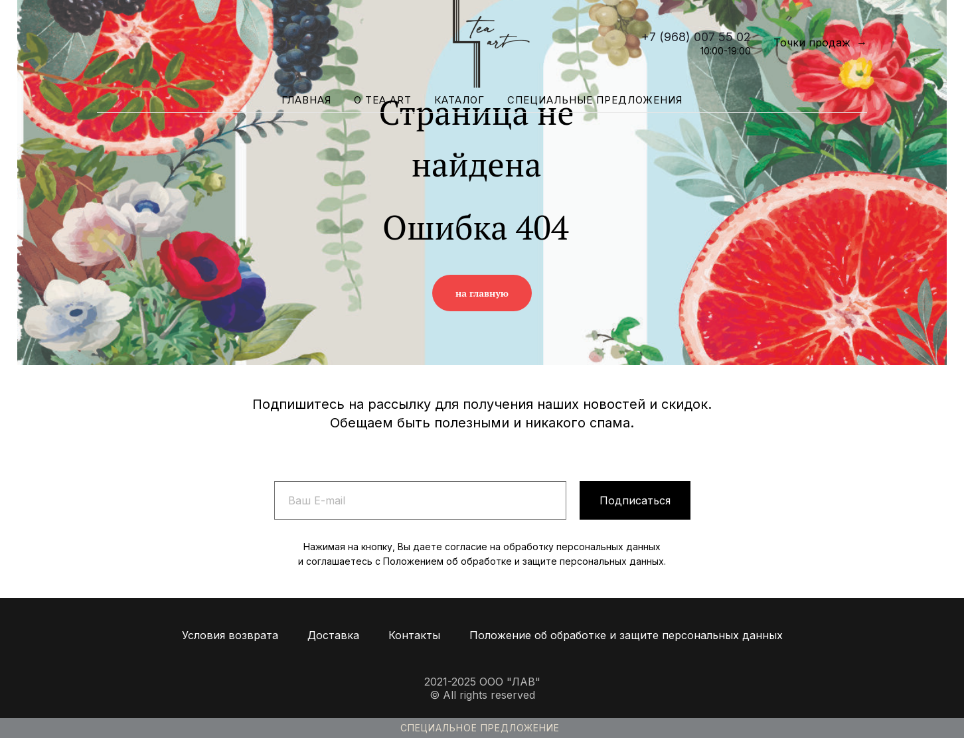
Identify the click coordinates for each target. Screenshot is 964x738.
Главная (306, 100)
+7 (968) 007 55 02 (696, 37)
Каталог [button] (459, 100)
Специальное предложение (480, 727)
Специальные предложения (595, 100)
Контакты (414, 635)
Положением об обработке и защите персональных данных (523, 561)
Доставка (333, 635)
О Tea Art (383, 100)
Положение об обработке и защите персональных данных (626, 635)
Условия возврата (230, 635)
